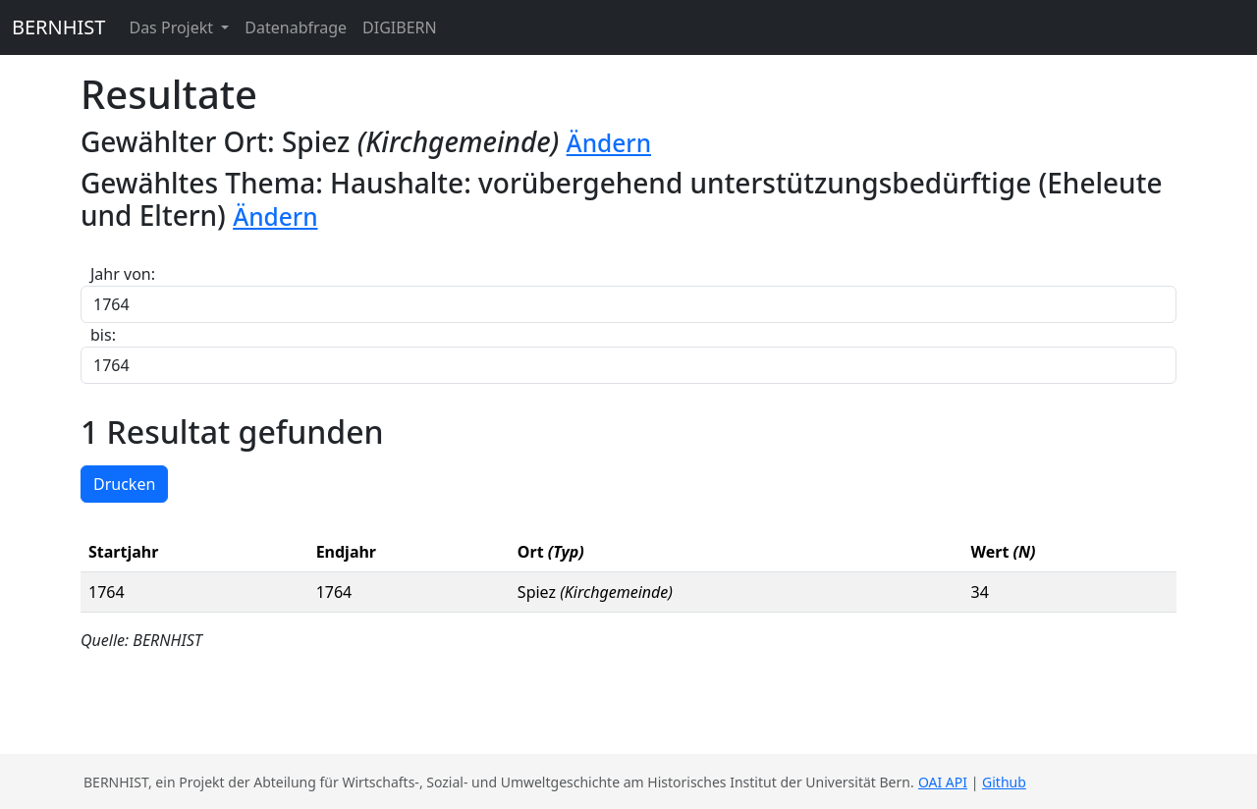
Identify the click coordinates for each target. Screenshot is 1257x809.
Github (1004, 782)
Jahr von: (122, 274)
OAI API (942, 782)
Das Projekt (173, 27)
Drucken (124, 484)
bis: (103, 335)
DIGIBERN (399, 27)
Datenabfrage (296, 27)
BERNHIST (58, 27)
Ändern (609, 143)
